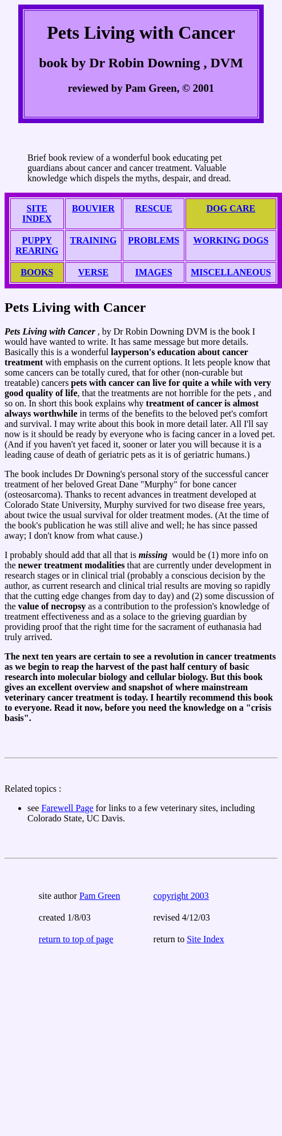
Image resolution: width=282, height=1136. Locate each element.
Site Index (205, 939)
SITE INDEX (37, 213)
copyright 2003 (181, 896)
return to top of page (76, 939)
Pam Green (99, 896)
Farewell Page (67, 808)
